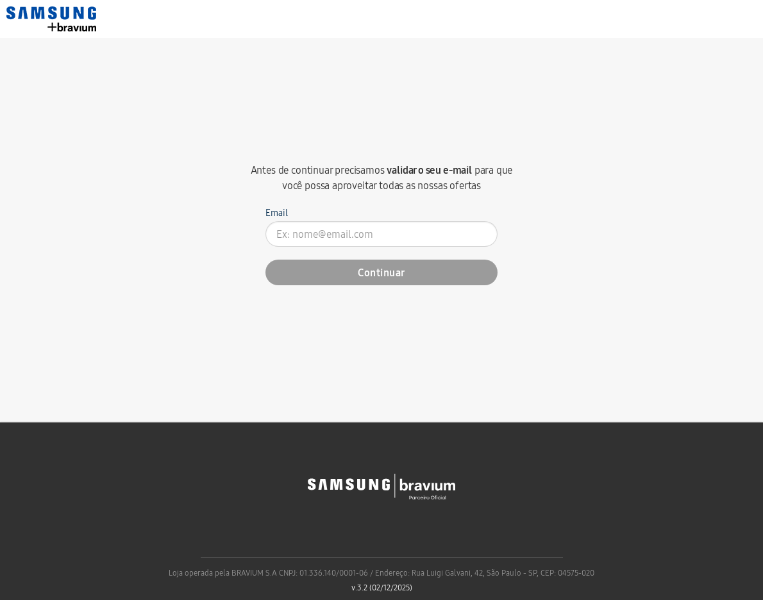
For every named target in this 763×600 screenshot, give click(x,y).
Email (276, 212)
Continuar (381, 272)
